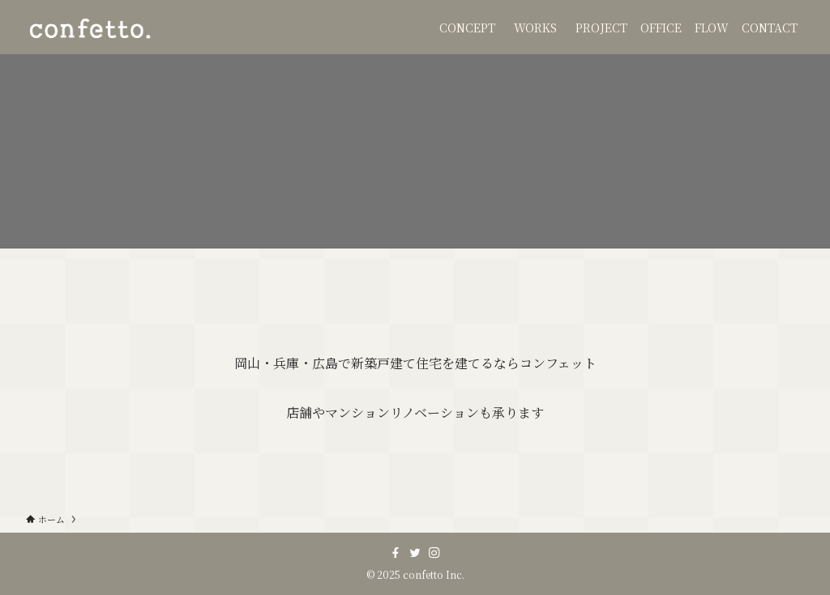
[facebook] (395, 553)
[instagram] (434, 553)
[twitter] (415, 553)
